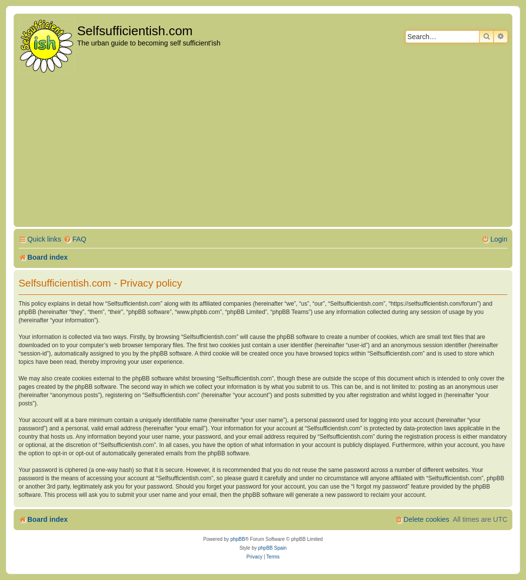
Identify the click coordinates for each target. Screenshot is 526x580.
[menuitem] (74, 239)
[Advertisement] (263, 151)
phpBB (238, 539)
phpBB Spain (272, 548)
